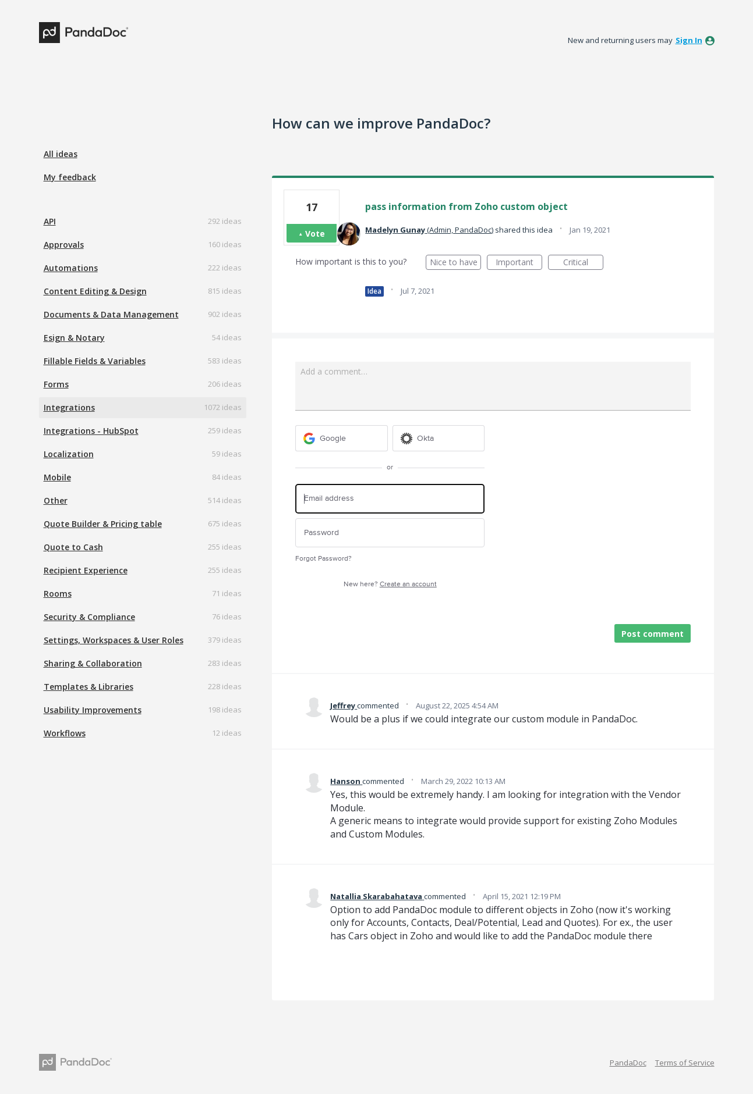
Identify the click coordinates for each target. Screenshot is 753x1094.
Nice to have (456, 263)
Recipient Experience (86, 570)
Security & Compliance (89, 616)
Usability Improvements (93, 709)
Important (519, 263)
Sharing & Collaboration (93, 663)
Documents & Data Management (111, 314)
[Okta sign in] (439, 438)
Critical (583, 263)
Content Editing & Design (95, 291)
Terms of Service (685, 1062)
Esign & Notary (74, 337)
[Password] (390, 533)
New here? (390, 584)
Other (56, 500)
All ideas (60, 153)
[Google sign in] (341, 438)
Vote (315, 233)
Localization (69, 453)
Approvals (64, 244)
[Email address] (390, 499)
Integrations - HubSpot (91, 430)
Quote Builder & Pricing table (103, 523)
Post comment (652, 633)
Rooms (58, 593)
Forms (56, 384)
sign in (689, 40)
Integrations (69, 407)
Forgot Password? (323, 558)
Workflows (65, 733)
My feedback (70, 177)
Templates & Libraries (88, 686)
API (50, 221)
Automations (71, 267)
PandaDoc (628, 1062)
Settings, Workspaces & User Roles (113, 640)
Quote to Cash (73, 547)
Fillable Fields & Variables (95, 360)
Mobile (57, 477)
